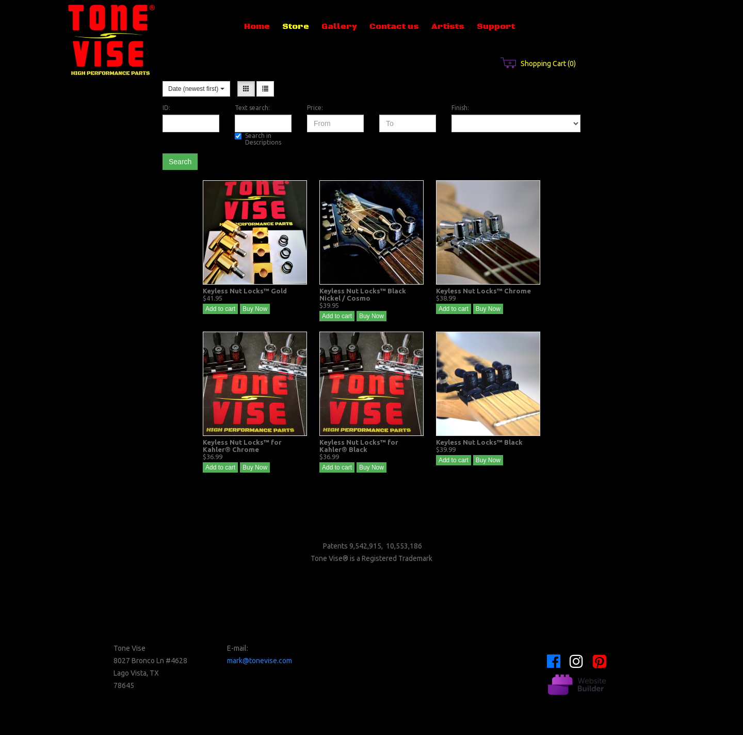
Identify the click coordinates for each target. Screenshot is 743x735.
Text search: (252, 107)
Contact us (394, 26)
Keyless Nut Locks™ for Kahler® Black (358, 446)
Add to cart (220, 308)
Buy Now (255, 308)
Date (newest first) (196, 88)
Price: (315, 107)
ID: (166, 107)
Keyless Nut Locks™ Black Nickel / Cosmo (362, 294)
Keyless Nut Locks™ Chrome (483, 290)
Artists (447, 26)
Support (496, 26)
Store (295, 26)
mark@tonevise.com (259, 660)
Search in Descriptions (258, 139)
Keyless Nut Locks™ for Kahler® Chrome (242, 446)
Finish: (460, 107)
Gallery (339, 26)
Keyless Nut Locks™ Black (479, 442)
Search (180, 162)
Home (257, 26)
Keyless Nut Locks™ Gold (245, 290)
